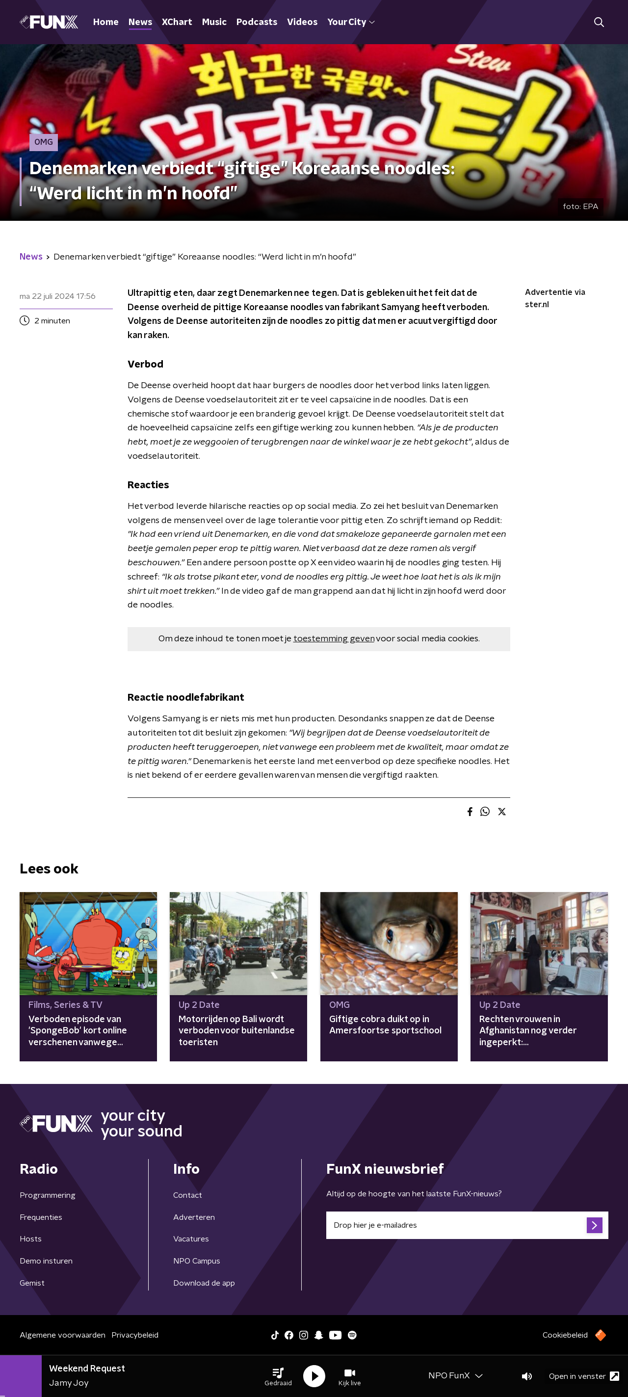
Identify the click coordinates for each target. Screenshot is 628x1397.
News (140, 22)
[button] (278, 1376)
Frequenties (41, 1217)
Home (106, 22)
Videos (302, 22)
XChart (177, 22)
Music (214, 22)
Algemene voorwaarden (62, 1335)
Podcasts (256, 22)
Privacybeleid (134, 1335)
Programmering (48, 1195)
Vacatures (191, 1239)
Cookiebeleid (565, 1335)
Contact (187, 1195)
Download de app (204, 1283)
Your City (351, 22)
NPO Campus (196, 1261)
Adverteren (194, 1217)
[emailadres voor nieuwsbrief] (467, 1225)
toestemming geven (333, 638)
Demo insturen (46, 1261)
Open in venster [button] (584, 1376)
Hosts (31, 1239)
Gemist (32, 1283)
